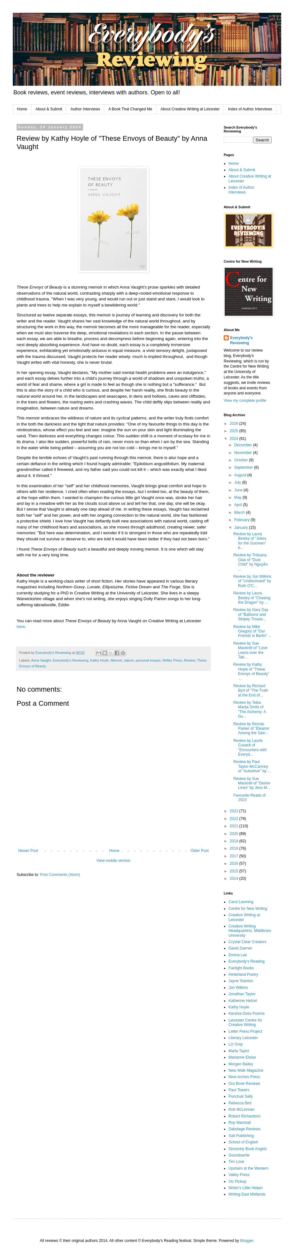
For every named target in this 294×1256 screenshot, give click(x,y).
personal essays (147, 660)
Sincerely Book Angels (247, 1149)
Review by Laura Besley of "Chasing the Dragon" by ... (251, 598)
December (243, 445)
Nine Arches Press (244, 1077)
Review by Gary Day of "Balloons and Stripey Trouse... (250, 614)
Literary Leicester (243, 1038)
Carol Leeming (240, 902)
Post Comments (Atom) (60, 874)
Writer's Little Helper (245, 1188)
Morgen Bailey (240, 1064)
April (238, 505)
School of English (243, 1142)
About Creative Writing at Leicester (190, 109)
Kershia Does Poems (246, 1013)
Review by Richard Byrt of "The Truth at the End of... (250, 690)
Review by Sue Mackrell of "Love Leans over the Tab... (250, 650)
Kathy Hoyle (99, 660)
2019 (234, 841)
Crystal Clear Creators (247, 942)
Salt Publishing (241, 1135)
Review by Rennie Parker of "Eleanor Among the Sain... (251, 728)
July (238, 482)
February (242, 520)
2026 (234, 423)
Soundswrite (239, 1155)
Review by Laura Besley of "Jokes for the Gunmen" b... (249, 541)
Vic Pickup (237, 1181)
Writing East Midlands (247, 1194)
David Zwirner (240, 948)
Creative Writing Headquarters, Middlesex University (249, 931)
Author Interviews (85, 109)
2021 (234, 826)
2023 (234, 811)
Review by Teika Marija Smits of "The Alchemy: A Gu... (249, 709)
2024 (234, 438)
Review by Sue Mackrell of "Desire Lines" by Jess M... (251, 783)
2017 (234, 856)
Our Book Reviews (244, 1083)
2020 (234, 833)
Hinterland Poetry (243, 974)
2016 (234, 863)
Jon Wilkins (238, 987)
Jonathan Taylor (242, 994)
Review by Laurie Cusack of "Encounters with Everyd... (250, 747)
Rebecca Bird (239, 1103)
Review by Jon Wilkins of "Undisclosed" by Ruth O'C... (252, 581)
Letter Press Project (245, 1031)
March (240, 512)
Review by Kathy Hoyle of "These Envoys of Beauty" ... (251, 671)
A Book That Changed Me (130, 109)
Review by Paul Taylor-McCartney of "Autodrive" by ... (252, 766)
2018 (234, 848)
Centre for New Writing (247, 908)
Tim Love (236, 1161)
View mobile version (114, 860)
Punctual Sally (240, 1096)
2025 (234, 431)
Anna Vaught (41, 660)
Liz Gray (235, 1044)
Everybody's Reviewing (70, 660)
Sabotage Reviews (244, 1129)
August (240, 475)
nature (129, 660)
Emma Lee (237, 955)
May (238, 497)
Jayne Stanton (240, 981)
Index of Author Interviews (250, 109)
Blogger (246, 1240)
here (21, 626)
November (243, 452)
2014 (234, 878)
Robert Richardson (244, 1116)
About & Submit (48, 109)
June (239, 490)
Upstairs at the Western (248, 1168)
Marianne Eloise (242, 1057)
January (241, 527)
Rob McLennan (241, 1109)
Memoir (116, 660)
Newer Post (28, 850)
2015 (234, 871)
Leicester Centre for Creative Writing (245, 1022)
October (241, 460)
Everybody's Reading (246, 961)
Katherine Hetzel (242, 1000)
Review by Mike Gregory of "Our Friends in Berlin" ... (252, 631)
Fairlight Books (241, 968)
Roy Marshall (239, 1122)
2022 (234, 818)
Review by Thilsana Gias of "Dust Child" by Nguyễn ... (250, 562)
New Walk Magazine (245, 1070)
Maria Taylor (238, 1051)
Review (189, 660)
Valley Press (239, 1175)
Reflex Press (172, 660)
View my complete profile (245, 400)
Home (22, 109)
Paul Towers (238, 1090)
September (244, 467)
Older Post (199, 850)
